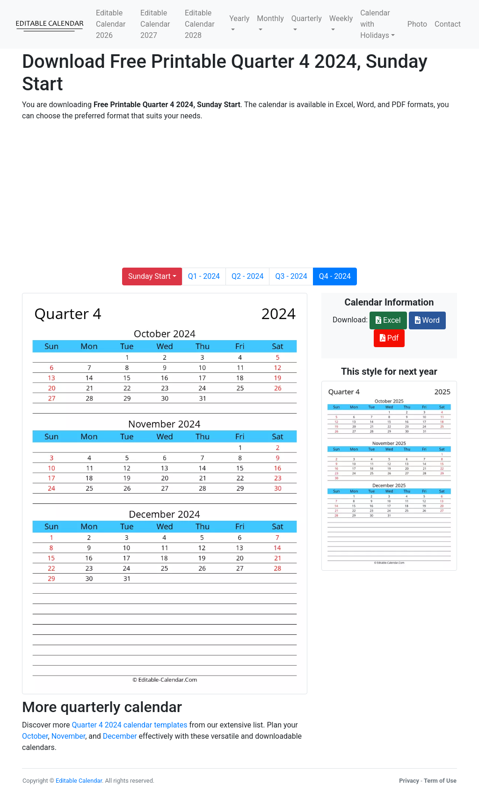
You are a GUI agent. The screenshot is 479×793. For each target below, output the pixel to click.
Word (427, 320)
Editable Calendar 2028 (199, 24)
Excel (388, 320)
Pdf (389, 338)
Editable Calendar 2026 (110, 24)
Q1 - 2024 (204, 276)
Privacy (409, 780)
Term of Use (440, 780)
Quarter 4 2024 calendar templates (129, 724)
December (120, 736)
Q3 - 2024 (291, 276)
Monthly (270, 18)
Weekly (341, 18)
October (35, 736)
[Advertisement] (239, 194)
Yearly (239, 18)
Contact (448, 24)
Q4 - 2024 (335, 276)
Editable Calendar (79, 780)
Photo (417, 24)
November (68, 736)
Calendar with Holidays (375, 24)
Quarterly (306, 18)
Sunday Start (149, 276)
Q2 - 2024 (247, 276)
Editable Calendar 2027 (155, 24)
